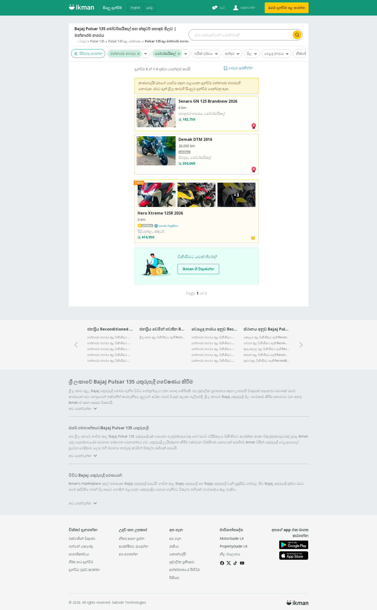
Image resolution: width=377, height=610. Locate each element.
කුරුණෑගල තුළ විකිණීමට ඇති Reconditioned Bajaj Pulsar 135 (266, 349)
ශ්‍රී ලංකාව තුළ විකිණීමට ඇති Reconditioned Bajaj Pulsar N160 (162, 337)
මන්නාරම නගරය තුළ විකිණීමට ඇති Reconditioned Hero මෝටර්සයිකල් (214, 343)
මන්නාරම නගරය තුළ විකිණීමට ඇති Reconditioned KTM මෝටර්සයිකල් (214, 361)
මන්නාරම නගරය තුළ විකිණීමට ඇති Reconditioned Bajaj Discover (110, 343)
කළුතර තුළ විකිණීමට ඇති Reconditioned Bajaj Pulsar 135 (266, 355)
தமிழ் (149, 8)
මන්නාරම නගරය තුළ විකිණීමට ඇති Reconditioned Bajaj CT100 (110, 349)
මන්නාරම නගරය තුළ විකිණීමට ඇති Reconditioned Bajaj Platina (110, 355)
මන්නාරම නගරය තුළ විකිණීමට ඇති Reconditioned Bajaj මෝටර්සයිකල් (214, 337)
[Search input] (240, 34)
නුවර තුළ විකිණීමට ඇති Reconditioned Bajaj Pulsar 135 (266, 361)
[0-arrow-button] (76, 345)
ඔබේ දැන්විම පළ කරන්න (286, 7)
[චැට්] (218, 8)
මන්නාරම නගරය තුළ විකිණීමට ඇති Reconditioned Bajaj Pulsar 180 (110, 361)
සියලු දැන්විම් (112, 7)
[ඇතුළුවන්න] (243, 8)
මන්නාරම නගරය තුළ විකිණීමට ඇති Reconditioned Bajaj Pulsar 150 (110, 337)
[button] (138, 53)
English (135, 8)
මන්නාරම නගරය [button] (123, 54)
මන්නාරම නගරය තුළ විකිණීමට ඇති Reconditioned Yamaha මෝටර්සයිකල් (214, 355)
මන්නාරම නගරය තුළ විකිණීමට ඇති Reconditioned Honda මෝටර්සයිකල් (214, 349)
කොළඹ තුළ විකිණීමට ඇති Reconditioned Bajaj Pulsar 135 (266, 337)
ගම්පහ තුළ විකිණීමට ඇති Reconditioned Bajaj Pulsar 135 (266, 343)
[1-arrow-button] (301, 345)
